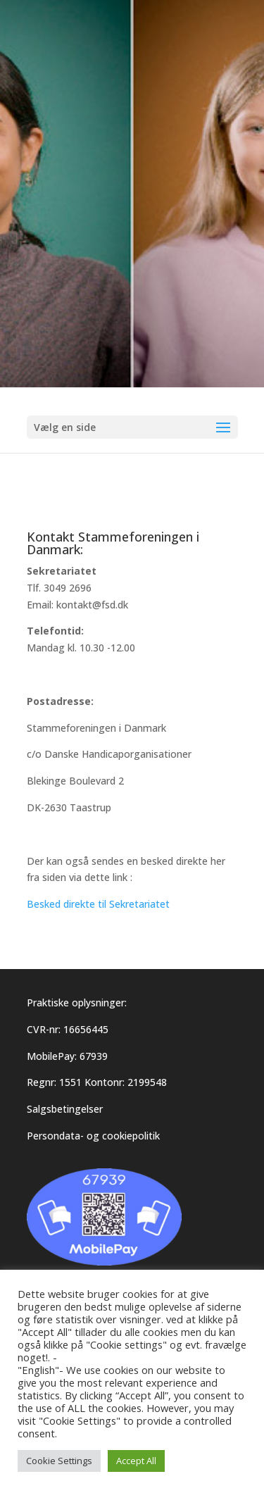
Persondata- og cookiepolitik (93, 1135)
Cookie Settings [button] (59, 1460)
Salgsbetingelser (65, 1109)
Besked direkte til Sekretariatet (98, 904)
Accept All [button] (136, 1460)
